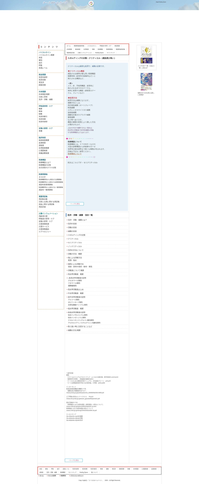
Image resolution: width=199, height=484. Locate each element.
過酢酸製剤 (72, 286)
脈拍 (40, 60)
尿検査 (41, 145)
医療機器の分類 (45, 165)
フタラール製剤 (74, 283)
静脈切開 (42, 85)
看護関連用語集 (120, 49)
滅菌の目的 (72, 231)
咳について (94, 472)
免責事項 (63, 475)
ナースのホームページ (55, 9)
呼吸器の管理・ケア (105, 46)
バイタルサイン (91, 46)
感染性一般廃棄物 (46, 190)
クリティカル (73, 239)
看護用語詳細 (70, 53)
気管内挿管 (43, 77)
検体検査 (77, 49)
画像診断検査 (44, 153)
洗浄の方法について (76, 250)
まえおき (42, 177)
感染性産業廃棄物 (46, 185)
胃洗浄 (41, 82)
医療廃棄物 (109, 49)
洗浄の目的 (72, 224)
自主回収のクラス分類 (47, 167)
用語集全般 (43, 199)
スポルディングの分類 (76, 235)
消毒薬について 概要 (76, 270)
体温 (40, 57)
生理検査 (86, 49)
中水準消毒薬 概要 (76, 293)
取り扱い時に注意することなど (80, 326)
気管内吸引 (43, 116)
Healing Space (99, 53)
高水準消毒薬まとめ (76, 289)
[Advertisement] (99, 26)
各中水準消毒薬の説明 (76, 297)
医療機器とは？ (45, 162)
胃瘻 (93, 49)
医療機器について (75, 154)
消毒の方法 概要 (75, 254)
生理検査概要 (44, 148)
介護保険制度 (44, 224)
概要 (40, 109)
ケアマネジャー (45, 232)
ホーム (69, 46)
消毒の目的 (72, 227)
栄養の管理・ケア (46, 221)
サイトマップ (111, 53)
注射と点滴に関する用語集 (49, 202)
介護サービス (44, 226)
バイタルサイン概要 (46, 55)
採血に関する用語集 (46, 204)
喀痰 (40, 111)
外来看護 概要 (44, 94)
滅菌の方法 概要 (74, 330)
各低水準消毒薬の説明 (76, 312)
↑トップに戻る (75, 204)
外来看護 (69, 49)
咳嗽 (40, 114)
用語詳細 (42, 207)
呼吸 (40, 65)
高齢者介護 (43, 216)
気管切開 (42, 80)
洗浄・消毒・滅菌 (46, 99)
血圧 (40, 63)
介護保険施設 (44, 229)
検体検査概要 (44, 140)
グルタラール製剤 (75, 280)
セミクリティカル (91, 162)
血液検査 (42, 143)
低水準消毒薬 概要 (76, 308)
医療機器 (100, 49)
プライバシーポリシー (77, 475)
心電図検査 (43, 150)
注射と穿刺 (43, 97)
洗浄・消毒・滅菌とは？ (77, 220)
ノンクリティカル (75, 246)
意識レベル (43, 68)
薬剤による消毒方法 (76, 264)
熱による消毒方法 (75, 258)
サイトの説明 (52, 475)
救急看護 (117, 46)
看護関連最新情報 (79, 46)
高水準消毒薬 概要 (76, 274)
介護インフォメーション (85, 53)
